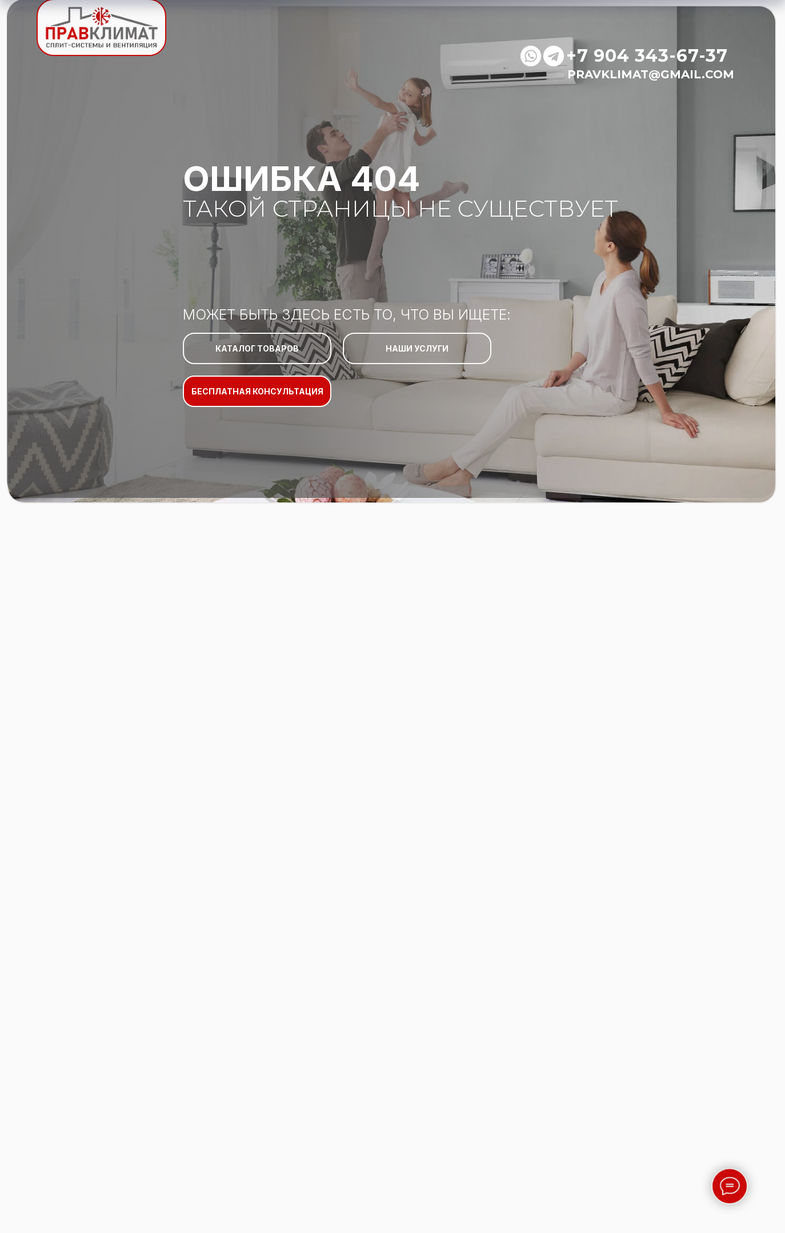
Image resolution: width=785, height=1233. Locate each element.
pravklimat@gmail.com (650, 74)
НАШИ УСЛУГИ (417, 348)
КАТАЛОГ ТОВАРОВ (257, 348)
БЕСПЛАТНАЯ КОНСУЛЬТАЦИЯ (257, 391)
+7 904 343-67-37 (647, 55)
